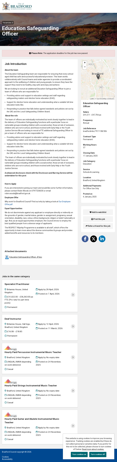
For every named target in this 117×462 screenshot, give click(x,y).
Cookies (5, 450)
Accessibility (7, 452)
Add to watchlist (98, 212)
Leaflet (92, 99)
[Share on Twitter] (93, 238)
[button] (98, 77)
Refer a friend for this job (98, 226)
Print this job (98, 219)
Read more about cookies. (93, 449)
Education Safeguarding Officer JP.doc (25, 257)
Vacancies (8, 23)
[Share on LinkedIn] (102, 238)
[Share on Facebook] (85, 238)
